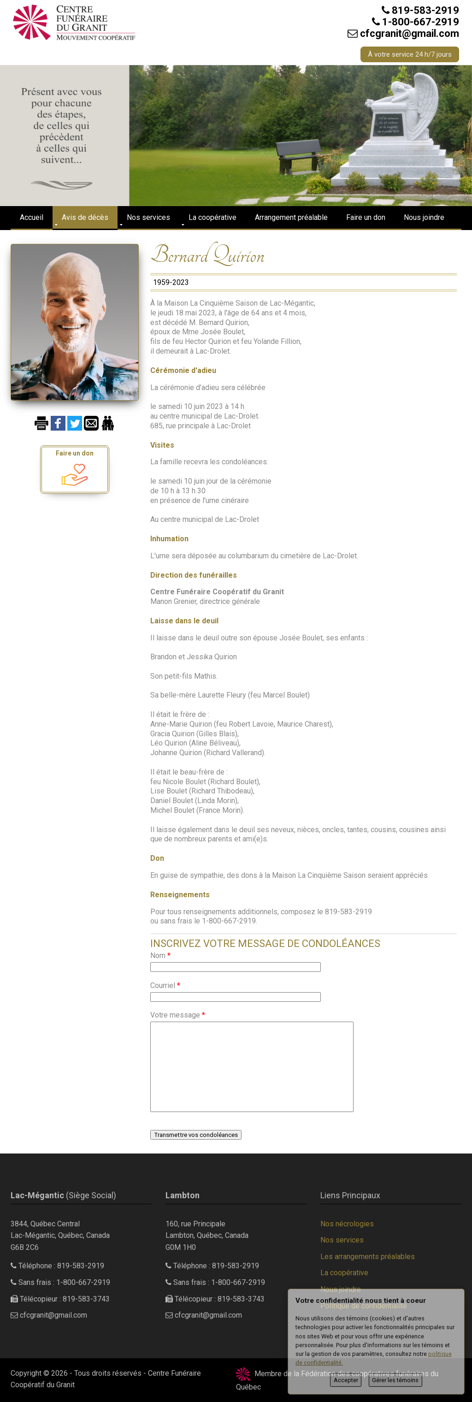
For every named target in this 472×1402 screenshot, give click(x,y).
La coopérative (212, 217)
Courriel (165, 985)
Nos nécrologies (347, 1223)
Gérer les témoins (395, 1380)
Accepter (346, 1380)
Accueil (31, 217)
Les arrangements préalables (367, 1256)
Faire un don (365, 217)
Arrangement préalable (291, 217)
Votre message (177, 1015)
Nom (160, 955)
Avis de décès (85, 217)
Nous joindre (424, 217)
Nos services (148, 217)
